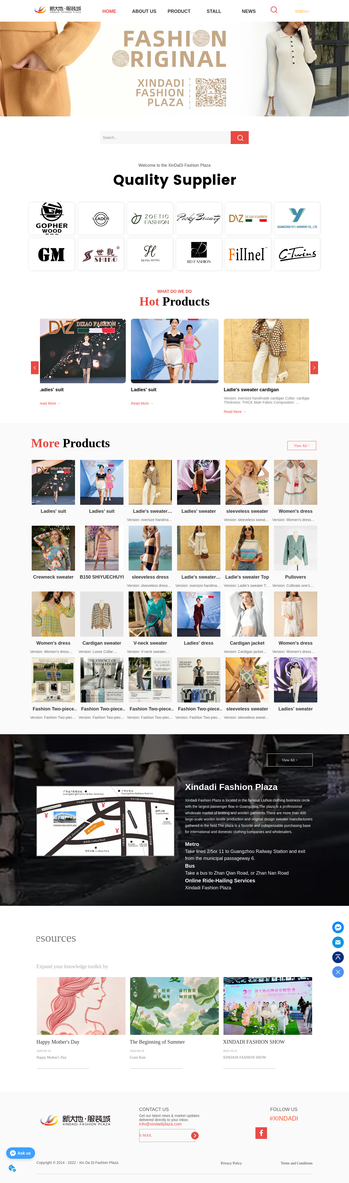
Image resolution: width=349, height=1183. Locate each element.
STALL (214, 11)
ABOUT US (144, 11)
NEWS (249, 11)
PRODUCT (179, 11)
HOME (109, 11)
